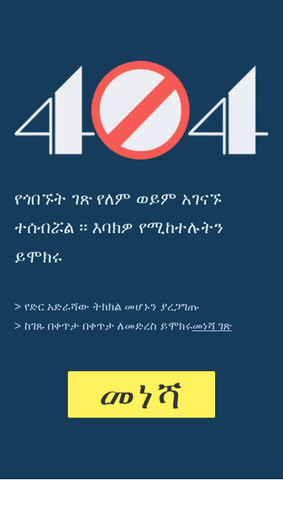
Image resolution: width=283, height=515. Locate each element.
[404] (141, 110)
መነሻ (141, 394)
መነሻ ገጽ (212, 326)
